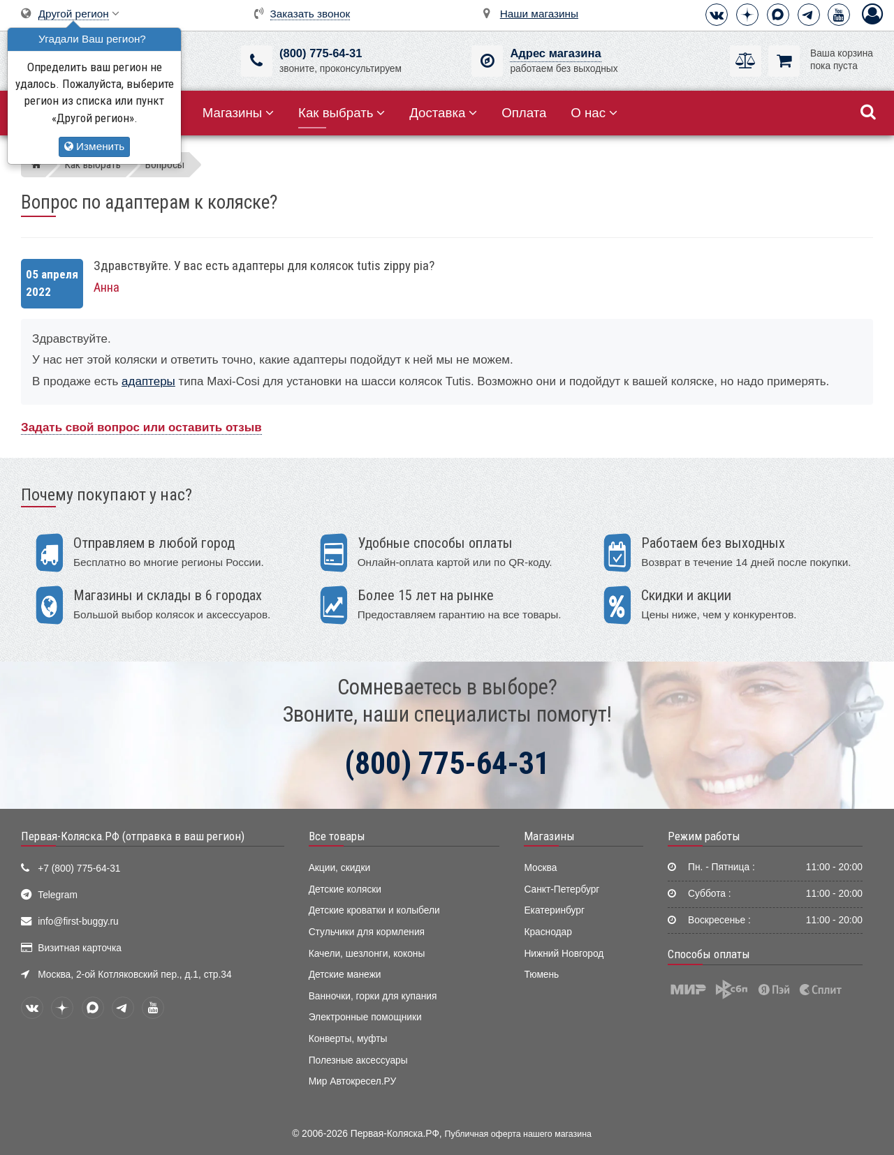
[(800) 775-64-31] (256, 61)
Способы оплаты (709, 954)
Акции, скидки (339, 868)
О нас (594, 112)
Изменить (94, 146)
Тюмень (541, 974)
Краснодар (548, 932)
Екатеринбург (554, 910)
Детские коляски (345, 889)
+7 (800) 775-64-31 (79, 868)
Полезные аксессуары (358, 1060)
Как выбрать (341, 112)
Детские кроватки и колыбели (374, 910)
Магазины (238, 112)
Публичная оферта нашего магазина (518, 1134)
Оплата (523, 112)
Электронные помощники (365, 1017)
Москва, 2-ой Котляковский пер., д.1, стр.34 (134, 974)
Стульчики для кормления (367, 932)
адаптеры (148, 381)
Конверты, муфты (348, 1039)
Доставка (443, 112)
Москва (540, 868)
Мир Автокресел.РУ (353, 1081)
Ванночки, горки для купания (373, 996)
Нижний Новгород (563, 953)
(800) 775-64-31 (320, 53)
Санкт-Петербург (561, 889)
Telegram (58, 895)
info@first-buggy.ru (78, 921)
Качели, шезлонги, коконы (367, 953)
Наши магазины (539, 14)
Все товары (337, 836)
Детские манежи (345, 974)
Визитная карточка (80, 948)
